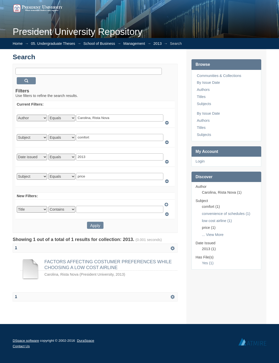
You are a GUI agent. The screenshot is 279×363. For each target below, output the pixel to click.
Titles (201, 97)
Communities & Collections (219, 76)
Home (18, 44)
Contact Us (21, 346)
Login (200, 161)
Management (134, 44)
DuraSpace (85, 340)
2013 (157, 44)
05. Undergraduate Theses (53, 44)
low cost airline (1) (217, 221)
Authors (203, 90)
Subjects (204, 104)
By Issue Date (208, 82)
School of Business (99, 44)
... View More (212, 235)
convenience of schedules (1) (226, 214)
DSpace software (26, 340)
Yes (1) (208, 263)
